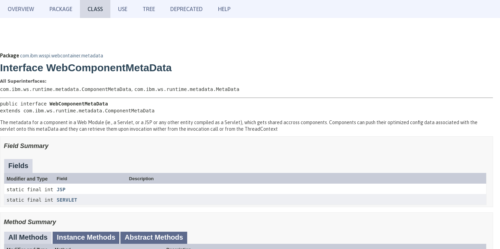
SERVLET (67, 200)
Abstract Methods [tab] (154, 237)
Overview (21, 9)
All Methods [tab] (27, 237)
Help (224, 9)
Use (122, 9)
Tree (149, 9)
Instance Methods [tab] (86, 237)
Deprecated (186, 9)
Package (60, 9)
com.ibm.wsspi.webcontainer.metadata (61, 55)
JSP (61, 189)
